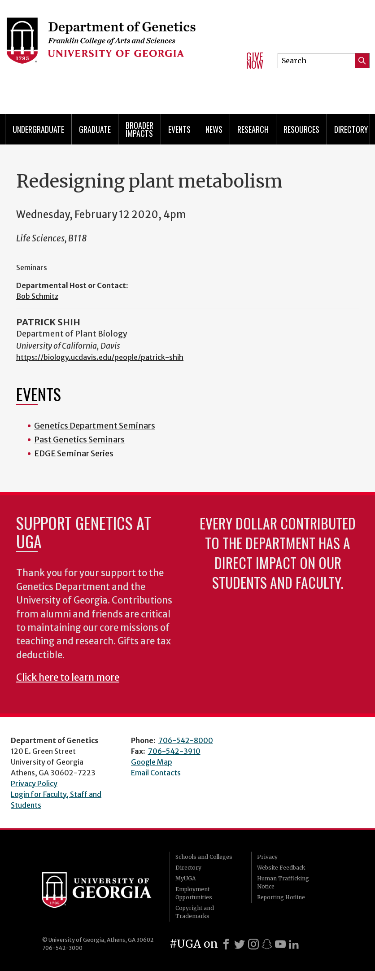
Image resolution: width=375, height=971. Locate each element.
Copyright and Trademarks (194, 912)
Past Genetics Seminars (79, 439)
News (213, 129)
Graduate (95, 129)
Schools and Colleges (203, 856)
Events (179, 129)
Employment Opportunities (193, 893)
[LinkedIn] (293, 944)
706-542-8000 (185, 740)
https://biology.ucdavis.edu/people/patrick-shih (99, 357)
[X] (239, 944)
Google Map (151, 761)
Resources (301, 129)
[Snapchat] (267, 944)
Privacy (267, 856)
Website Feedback (281, 867)
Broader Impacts (139, 129)
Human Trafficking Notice (283, 882)
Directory (351, 129)
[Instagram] (253, 944)
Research (253, 129)
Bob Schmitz (37, 296)
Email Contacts (156, 772)
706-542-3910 (174, 751)
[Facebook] (226, 944)
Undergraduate (38, 129)
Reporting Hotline (281, 897)
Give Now (254, 60)
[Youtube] (280, 944)
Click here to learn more (67, 677)
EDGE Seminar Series (73, 453)
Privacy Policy (34, 783)
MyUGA (185, 878)
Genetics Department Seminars (94, 425)
